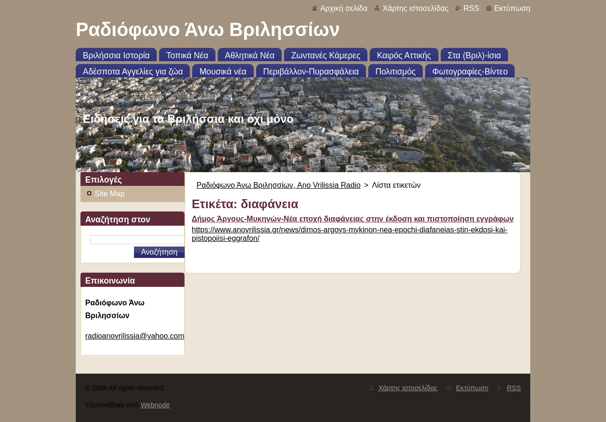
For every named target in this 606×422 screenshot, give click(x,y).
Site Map (110, 194)
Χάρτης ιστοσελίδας (415, 8)
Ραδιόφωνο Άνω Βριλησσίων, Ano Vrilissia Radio (278, 185)
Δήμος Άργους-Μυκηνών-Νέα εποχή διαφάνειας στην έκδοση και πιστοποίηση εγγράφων (353, 219)
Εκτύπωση (512, 8)
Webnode (155, 405)
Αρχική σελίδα (343, 8)
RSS (471, 8)
